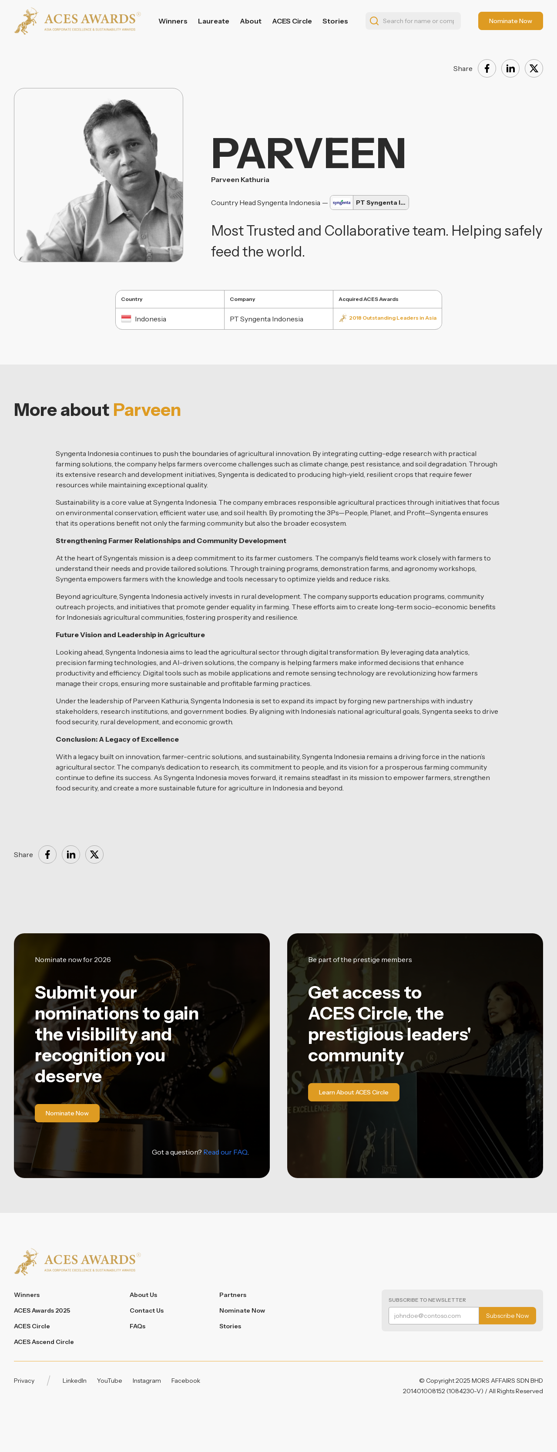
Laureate (213, 21)
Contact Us (147, 1310)
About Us (143, 1295)
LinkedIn (75, 1380)
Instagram (147, 1380)
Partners (232, 1295)
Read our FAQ (225, 1152)
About (251, 21)
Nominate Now (242, 1310)
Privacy (24, 1380)
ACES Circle (292, 21)
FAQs (137, 1326)
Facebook (185, 1380)
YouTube (109, 1380)
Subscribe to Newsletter (427, 1300)
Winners (173, 21)
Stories (335, 21)
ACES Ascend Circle (44, 1342)
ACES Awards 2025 (42, 1310)
